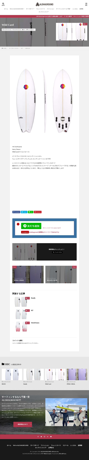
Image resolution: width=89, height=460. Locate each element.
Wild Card (27, 48)
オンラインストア (43, 12)
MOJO (4, 384)
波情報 (81, 9)
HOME (4, 48)
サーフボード (29, 9)
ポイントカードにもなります (41, 228)
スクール (65, 445)
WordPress (62, 453)
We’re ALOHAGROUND (16, 9)
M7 (32, 310)
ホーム (6, 9)
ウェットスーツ (40, 9)
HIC (24, 29)
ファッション (50, 9)
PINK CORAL (71, 384)
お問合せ (51, 447)
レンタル (75, 9)
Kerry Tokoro (31, 29)
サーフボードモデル (13, 48)
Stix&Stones (35, 323)
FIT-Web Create (46, 453)
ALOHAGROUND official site (50, 451)
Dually (33, 298)
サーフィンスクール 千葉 (63, 9)
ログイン (28, 343)
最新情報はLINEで (23, 424)
